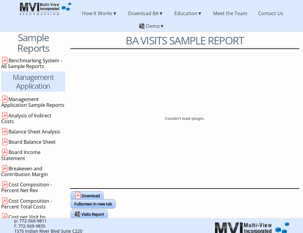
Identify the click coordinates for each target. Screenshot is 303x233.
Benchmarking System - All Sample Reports (31, 63)
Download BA (143, 13)
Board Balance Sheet (32, 142)
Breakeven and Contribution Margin (24, 171)
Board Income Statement (21, 155)
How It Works (97, 13)
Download (90, 196)
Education (185, 13)
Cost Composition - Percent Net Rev (26, 187)
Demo (153, 26)
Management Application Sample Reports (32, 102)
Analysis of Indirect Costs (26, 118)
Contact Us (270, 13)
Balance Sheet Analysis (34, 131)
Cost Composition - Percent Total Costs (26, 204)
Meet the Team (230, 13)
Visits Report (92, 214)
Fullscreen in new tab (93, 204)
